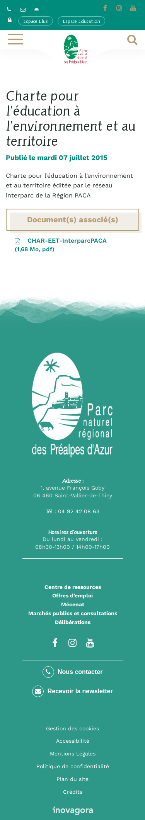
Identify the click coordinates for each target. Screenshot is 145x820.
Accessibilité (72, 741)
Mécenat (72, 604)
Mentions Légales (73, 753)
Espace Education (81, 21)
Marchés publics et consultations (72, 613)
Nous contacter (73, 672)
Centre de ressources (72, 587)
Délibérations (72, 622)
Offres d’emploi (72, 595)
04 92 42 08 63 (78, 511)
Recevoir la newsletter (72, 691)
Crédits (72, 792)
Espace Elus (35, 21)
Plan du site (72, 779)
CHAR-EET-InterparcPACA (60, 245)
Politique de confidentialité (72, 766)
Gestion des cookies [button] (72, 728)
